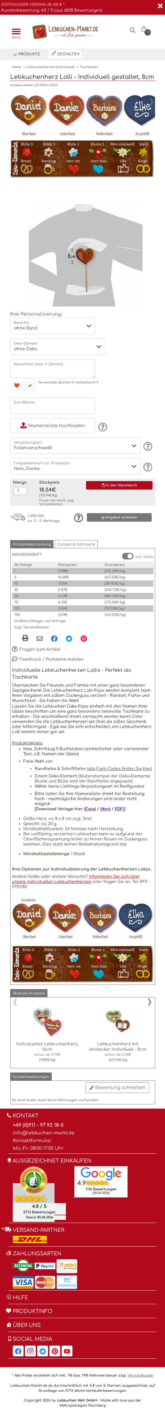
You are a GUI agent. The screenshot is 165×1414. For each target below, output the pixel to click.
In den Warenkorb (119, 485)
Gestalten (66, 53)
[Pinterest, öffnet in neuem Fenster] (84, 638)
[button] (31, 544)
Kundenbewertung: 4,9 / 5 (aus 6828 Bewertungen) (51, 10)
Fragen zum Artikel (36, 650)
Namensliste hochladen (52, 426)
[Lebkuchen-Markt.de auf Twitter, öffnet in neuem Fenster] (42, 1351)
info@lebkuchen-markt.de (43, 1133)
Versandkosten (51, 504)
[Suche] (132, 32)
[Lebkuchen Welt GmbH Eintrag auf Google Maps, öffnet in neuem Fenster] (101, 1173)
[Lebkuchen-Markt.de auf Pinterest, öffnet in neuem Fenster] (54, 1351)
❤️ (17, 385)
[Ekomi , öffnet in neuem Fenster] (34, 1194)
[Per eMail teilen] (39, 639)
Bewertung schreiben (117, 1087)
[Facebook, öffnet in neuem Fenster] (54, 638)
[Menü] (14, 32)
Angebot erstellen (119, 517)
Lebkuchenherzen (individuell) (50, 67)
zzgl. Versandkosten (31, 627)
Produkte (26, 54)
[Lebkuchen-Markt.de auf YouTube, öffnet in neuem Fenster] (67, 1351)
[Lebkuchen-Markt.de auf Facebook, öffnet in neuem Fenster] (18, 1351)
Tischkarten (89, 67)
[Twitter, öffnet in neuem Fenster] (69, 638)
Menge (19, 482)
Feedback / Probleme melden (48, 659)
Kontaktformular (32, 1140)
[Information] (101, 426)
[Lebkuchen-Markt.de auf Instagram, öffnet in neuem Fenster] (30, 1351)
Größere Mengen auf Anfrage (40, 621)
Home (16, 67)
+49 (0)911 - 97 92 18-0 (38, 1125)
